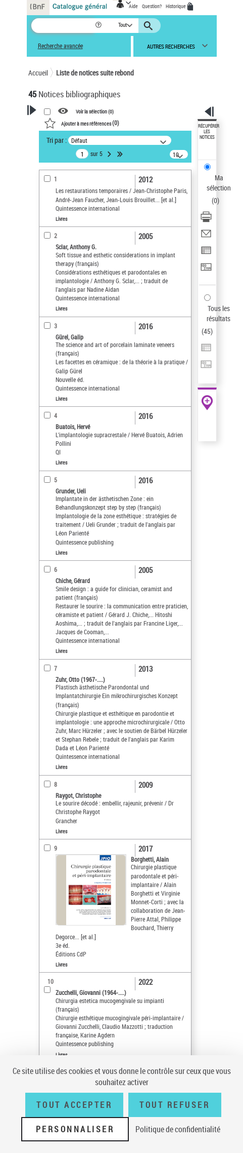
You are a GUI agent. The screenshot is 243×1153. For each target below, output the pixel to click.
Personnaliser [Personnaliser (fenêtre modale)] (75, 1129)
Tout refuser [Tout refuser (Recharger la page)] (174, 1104)
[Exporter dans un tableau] (206, 253)
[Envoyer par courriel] (206, 237)
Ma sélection (219, 183)
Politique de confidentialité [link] (177, 1129)
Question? (152, 6)
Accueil (38, 73)
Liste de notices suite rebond (95, 73)
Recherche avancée (60, 46)
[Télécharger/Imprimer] (206, 220)
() (81, 123)
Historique (176, 6)
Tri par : (56, 140)
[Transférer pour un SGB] (206, 270)
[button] (99, 25)
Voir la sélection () (95, 111)
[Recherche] (62, 25)
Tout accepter (74, 1104)
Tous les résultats (218, 313)
